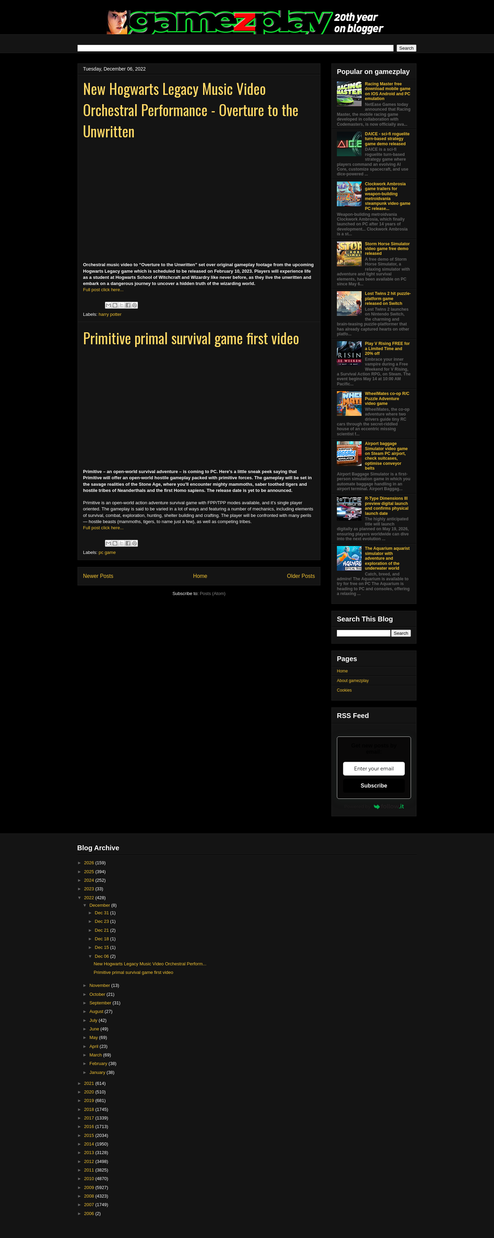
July (94, 1020)
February (99, 1063)
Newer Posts (98, 576)
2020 (89, 1091)
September (101, 1002)
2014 (89, 1144)
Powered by (374, 806)
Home (200, 576)
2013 (89, 1152)
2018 (89, 1109)
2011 (89, 1170)
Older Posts (301, 576)
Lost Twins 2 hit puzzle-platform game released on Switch (388, 298)
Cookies (344, 690)
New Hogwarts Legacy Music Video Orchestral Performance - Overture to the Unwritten (190, 109)
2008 (89, 1196)
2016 (89, 1126)
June (95, 1028)
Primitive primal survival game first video (191, 337)
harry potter (110, 314)
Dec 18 (102, 938)
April (95, 1046)
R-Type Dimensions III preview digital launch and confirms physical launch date (387, 506)
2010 (89, 1178)
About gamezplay (353, 680)
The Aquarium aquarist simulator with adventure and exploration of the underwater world (387, 558)
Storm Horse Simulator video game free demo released (387, 249)
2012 (89, 1161)
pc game (107, 552)
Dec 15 (102, 947)
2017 (89, 1118)
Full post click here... (103, 289)
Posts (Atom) (212, 593)
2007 (89, 1204)
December (100, 905)
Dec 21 (102, 930)
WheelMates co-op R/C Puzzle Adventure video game (387, 398)
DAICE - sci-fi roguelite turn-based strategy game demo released (387, 139)
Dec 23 (102, 921)
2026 (89, 862)
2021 (89, 1083)
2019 (89, 1100)
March (96, 1054)
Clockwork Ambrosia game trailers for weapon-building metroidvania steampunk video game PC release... (388, 196)
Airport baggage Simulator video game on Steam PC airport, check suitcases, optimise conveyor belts (386, 456)
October (98, 994)
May (94, 1037)
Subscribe (374, 786)
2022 (89, 897)
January (98, 1072)
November (100, 985)
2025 (89, 871)
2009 (89, 1187)
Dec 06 (102, 956)
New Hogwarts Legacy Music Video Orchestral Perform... (150, 963)
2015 (89, 1135)
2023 (89, 888)
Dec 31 (102, 912)
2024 (89, 880)
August (97, 1011)
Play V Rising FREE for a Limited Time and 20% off (387, 348)
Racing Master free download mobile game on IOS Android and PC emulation (388, 91)
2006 (89, 1213)
